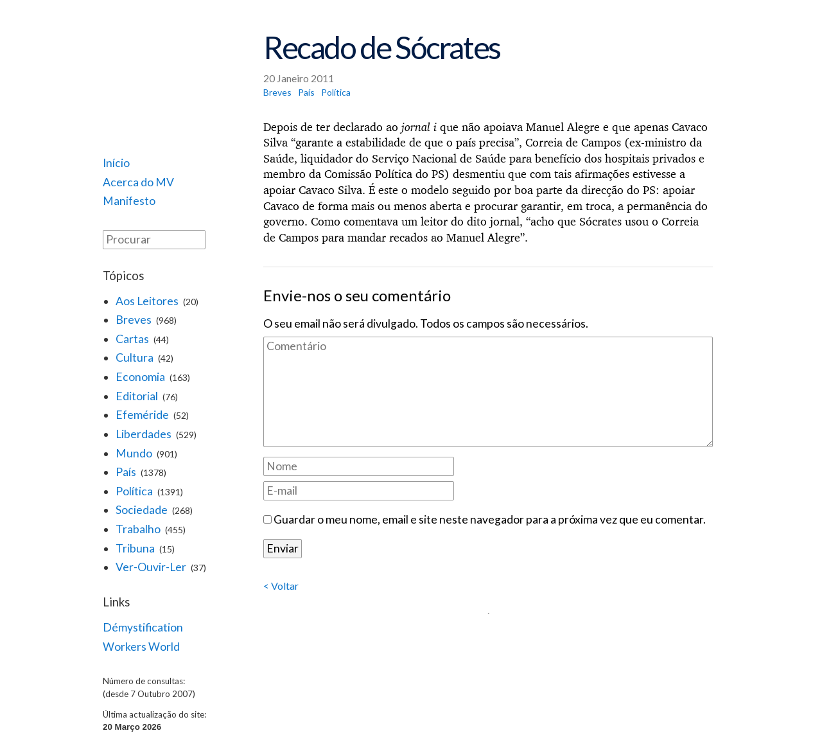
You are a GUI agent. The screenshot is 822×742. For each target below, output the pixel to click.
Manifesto (129, 201)
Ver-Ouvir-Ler (151, 567)
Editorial (137, 396)
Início (116, 163)
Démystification (143, 627)
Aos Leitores (147, 301)
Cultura (134, 357)
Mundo (134, 453)
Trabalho (138, 529)
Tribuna (135, 548)
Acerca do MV (138, 182)
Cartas (132, 339)
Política (134, 491)
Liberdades (143, 434)
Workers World (141, 646)
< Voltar (281, 585)
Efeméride (142, 414)
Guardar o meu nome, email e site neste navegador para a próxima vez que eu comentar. (490, 519)
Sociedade (142, 510)
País (126, 472)
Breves (134, 319)
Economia (140, 377)
